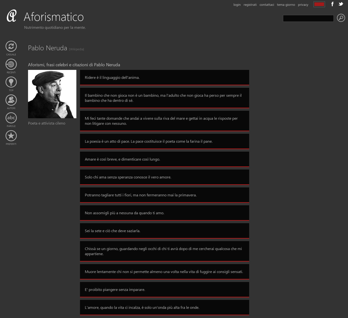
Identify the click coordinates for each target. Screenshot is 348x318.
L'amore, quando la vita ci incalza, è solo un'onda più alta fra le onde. (142, 307)
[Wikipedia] (75, 49)
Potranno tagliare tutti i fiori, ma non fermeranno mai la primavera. (140, 194)
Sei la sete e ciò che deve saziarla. (112, 230)
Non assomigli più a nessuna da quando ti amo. (124, 212)
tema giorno (286, 4)
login (237, 4)
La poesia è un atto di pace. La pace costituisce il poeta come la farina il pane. (148, 141)
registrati (250, 4)
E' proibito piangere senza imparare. (115, 289)
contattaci (267, 4)
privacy (303, 4)
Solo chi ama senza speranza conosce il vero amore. (128, 176)
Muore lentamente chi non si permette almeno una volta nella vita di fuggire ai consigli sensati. (164, 271)
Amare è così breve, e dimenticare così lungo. (122, 159)
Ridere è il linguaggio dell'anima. (112, 77)
